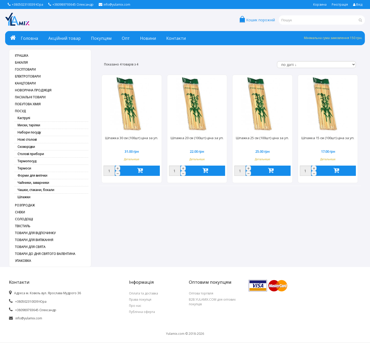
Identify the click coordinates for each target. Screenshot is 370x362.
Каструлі (23, 118)
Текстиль (22, 226)
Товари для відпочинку (35, 233)
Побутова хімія (28, 104)
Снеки (20, 212)
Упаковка (23, 261)
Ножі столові (27, 139)
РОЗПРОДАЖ (25, 205)
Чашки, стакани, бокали (35, 190)
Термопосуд (26, 161)
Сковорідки (26, 147)
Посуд (20, 111)
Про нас (135, 305)
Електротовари (28, 76)
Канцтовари (25, 83)
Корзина (320, 4)
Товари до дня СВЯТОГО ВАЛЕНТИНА (45, 254)
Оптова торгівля (201, 293)
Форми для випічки (32, 175)
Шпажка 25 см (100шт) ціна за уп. (262, 138)
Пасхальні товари (30, 97)
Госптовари (25, 69)
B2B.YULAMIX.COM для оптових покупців (212, 301)
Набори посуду (29, 132)
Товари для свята (30, 247)
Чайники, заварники (33, 182)
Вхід (357, 4)
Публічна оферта (142, 312)
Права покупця (140, 299)
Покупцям (101, 38)
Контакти (176, 38)
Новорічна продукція (33, 90)
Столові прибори (30, 154)
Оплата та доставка (143, 293)
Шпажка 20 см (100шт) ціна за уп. (197, 138)
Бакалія (21, 62)
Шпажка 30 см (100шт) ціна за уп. (131, 138)
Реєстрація (340, 4)
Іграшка (21, 55)
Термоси (24, 168)
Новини (148, 38)
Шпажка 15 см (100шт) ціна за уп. (327, 138)
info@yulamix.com (114, 4)
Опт (126, 38)
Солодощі (24, 219)
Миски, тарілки (28, 125)
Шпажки (23, 197)
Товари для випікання (34, 240)
